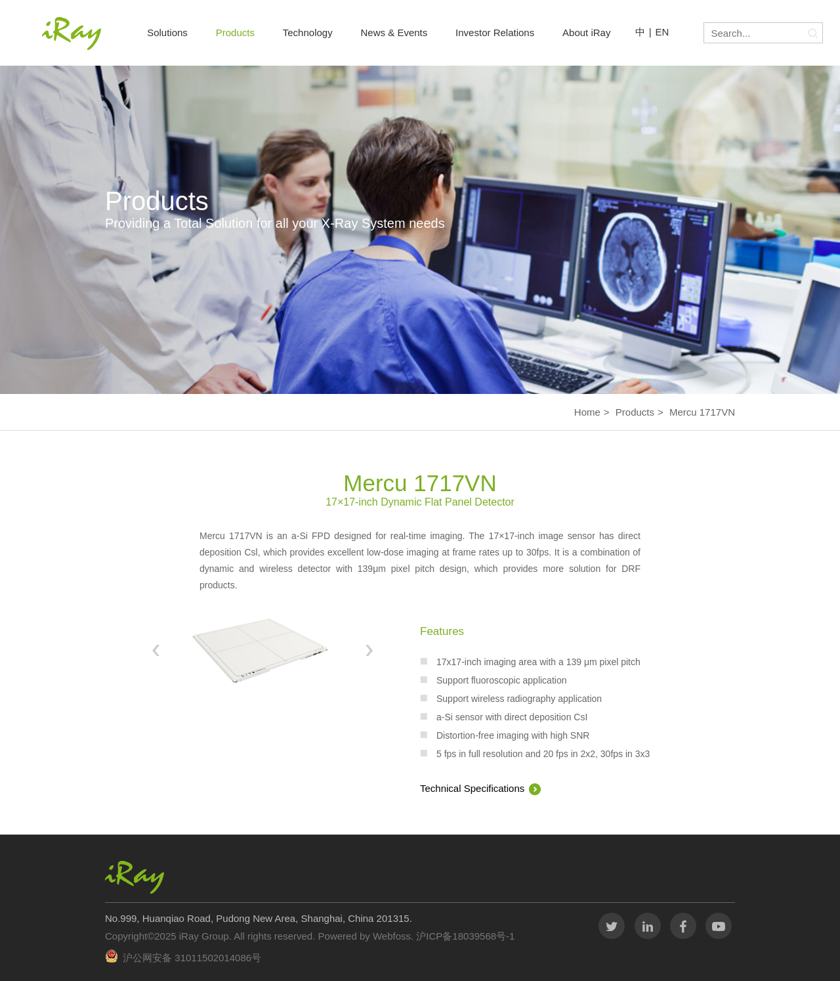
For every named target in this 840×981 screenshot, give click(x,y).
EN (662, 31)
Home (587, 412)
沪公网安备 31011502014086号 (192, 957)
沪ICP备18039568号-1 (463, 936)
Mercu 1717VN (702, 412)
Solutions (167, 32)
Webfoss (392, 936)
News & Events (394, 32)
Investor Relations (494, 32)
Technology (308, 32)
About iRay (586, 32)
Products (235, 32)
